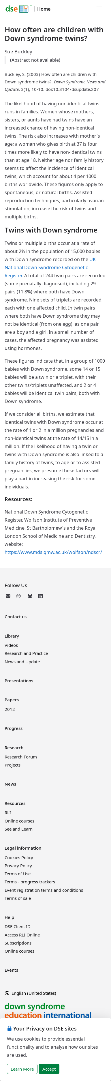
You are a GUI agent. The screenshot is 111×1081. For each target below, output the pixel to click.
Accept (49, 1069)
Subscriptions (18, 943)
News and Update (22, 661)
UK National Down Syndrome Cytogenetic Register (50, 267)
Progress (13, 728)
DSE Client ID (18, 926)
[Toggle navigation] (99, 9)
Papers (12, 699)
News (10, 784)
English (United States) (30, 993)
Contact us (16, 616)
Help (9, 917)
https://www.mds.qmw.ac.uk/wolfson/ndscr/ (53, 552)
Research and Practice (26, 653)
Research (14, 747)
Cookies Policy (19, 857)
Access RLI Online (22, 935)
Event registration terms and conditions (44, 890)
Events (11, 970)
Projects (12, 765)
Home (43, 9)
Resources (15, 803)
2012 (10, 709)
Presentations (19, 680)
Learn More (22, 1069)
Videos (11, 645)
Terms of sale (18, 898)
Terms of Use (18, 873)
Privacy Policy (18, 865)
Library (12, 636)
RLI (8, 812)
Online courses (19, 821)
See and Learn (19, 829)
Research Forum (21, 757)
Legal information (23, 848)
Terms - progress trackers (30, 882)
